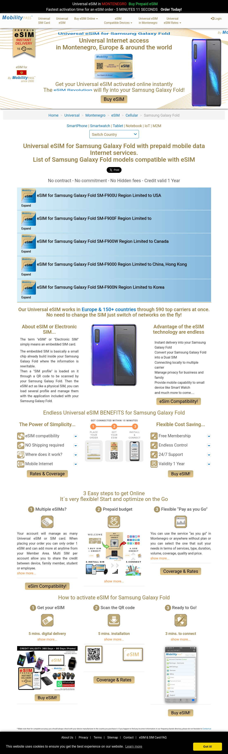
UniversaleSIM (62, 20)
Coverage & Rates (180, 571)
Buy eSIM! (180, 473)
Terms (98, 737)
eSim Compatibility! (178, 401)
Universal (72, 115)
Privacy (83, 737)
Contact (128, 737)
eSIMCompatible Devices (118, 20)
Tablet (118, 126)
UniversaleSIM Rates (172, 20)
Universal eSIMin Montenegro (148, 20)
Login (216, 18)
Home (53, 115)
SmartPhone (77, 126)
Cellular (132, 115)
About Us (67, 737)
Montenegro (95, 115)
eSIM (115, 115)
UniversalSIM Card (44, 20)
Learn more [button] (133, 746)
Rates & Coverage (47, 473)
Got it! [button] (207, 746)
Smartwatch (100, 126)
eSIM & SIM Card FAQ (153, 737)
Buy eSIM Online (86, 18)
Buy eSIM (114, 99)
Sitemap (112, 737)
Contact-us (206, 729)
